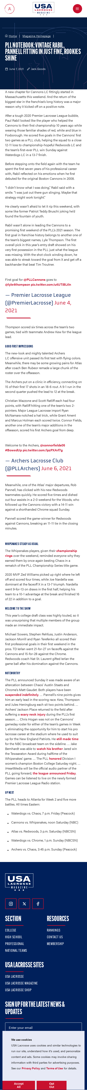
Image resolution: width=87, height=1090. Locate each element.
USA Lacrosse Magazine (21, 983)
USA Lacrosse (14, 977)
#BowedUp (13, 450)
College (10, 931)
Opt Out (51, 1085)
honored (55, 758)
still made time (67, 738)
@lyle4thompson (17, 284)
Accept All (19, 1085)
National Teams (16, 951)
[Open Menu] (77, 8)
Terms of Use (54, 1068)
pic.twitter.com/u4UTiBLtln (51, 284)
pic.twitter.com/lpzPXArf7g (43, 450)
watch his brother (50, 748)
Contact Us (55, 937)
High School (13, 937)
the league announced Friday (54, 773)
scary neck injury (32, 714)
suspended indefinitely (21, 694)
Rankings (53, 931)
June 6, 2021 (56, 468)
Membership (55, 944)
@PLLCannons (34, 279)
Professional (14, 944)
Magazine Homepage (37, 36)
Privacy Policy (31, 1068)
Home (13, 36)
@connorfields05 (52, 445)
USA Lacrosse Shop (18, 990)
